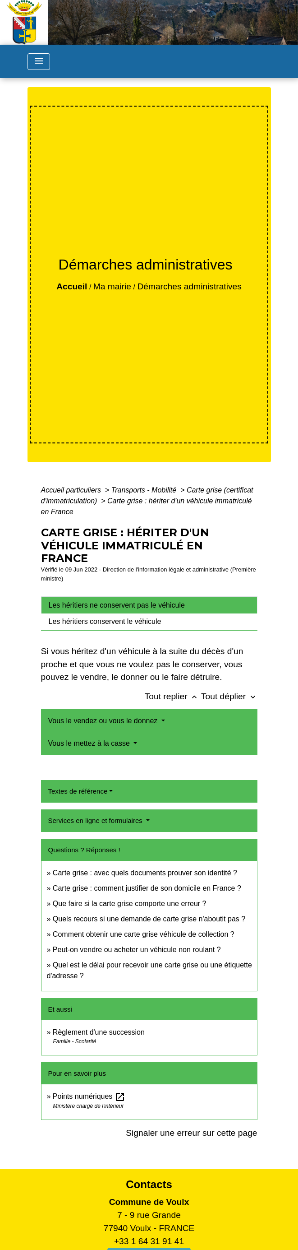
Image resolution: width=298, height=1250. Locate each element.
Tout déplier (229, 696)
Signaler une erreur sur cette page (191, 1133)
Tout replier (173, 696)
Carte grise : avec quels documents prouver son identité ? (146, 873)
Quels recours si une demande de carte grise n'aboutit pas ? (149, 919)
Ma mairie (112, 286)
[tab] (149, 604)
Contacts (149, 1184)
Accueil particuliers (72, 490)
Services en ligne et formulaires (96, 820)
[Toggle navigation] (39, 61)
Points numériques (89, 1096)
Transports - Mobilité (145, 490)
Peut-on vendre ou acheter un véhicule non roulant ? (137, 949)
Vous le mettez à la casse (90, 743)
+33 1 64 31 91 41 (149, 1241)
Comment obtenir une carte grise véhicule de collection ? (143, 934)
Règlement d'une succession (99, 1032)
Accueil (71, 286)
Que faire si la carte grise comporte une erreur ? (129, 903)
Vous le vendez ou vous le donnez (104, 721)
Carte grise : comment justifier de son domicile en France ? (147, 888)
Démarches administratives (189, 286)
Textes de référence (78, 791)
